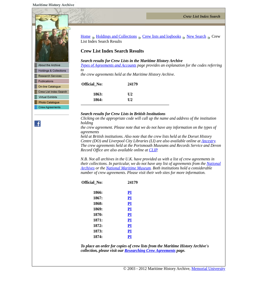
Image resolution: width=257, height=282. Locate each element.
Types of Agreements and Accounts (109, 65)
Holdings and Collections (116, 36)
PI (130, 192)
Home (86, 36)
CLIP (153, 150)
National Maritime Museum (128, 168)
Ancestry (208, 141)
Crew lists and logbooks (161, 36)
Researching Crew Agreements (149, 250)
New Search (196, 36)
